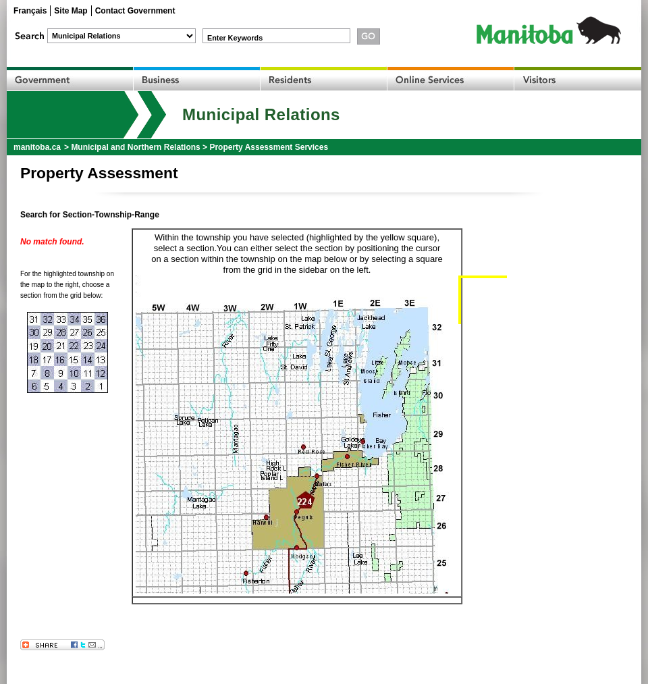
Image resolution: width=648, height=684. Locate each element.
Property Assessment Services (268, 147)
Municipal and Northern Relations (135, 147)
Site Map (70, 11)
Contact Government (135, 11)
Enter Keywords (235, 38)
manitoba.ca (37, 147)
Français (30, 11)
